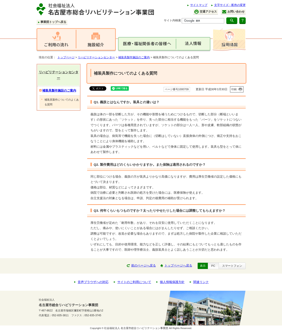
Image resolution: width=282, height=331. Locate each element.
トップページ (66, 57)
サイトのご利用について (134, 282)
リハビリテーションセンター (96, 57)
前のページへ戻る (143, 265)
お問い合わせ (233, 11)
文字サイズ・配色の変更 (230, 5)
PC (213, 265)
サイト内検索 (172, 20)
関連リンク (201, 282)
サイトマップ (198, 5)
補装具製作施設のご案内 (134, 57)
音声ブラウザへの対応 (93, 282)
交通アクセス (205, 12)
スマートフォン (232, 265)
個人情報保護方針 (172, 282)
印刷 (234, 89)
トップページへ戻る (178, 265)
